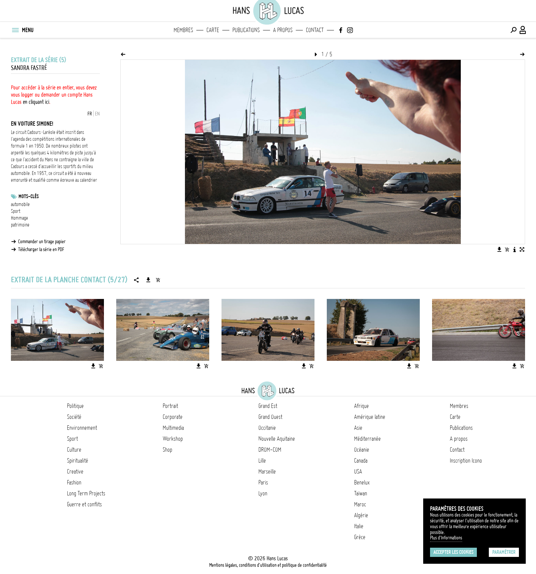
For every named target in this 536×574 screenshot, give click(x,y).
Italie (358, 526)
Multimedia (173, 427)
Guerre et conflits (84, 504)
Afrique (361, 405)
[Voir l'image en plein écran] (522, 249)
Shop (167, 449)
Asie (358, 427)
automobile (20, 204)
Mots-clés (28, 196)
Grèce (359, 537)
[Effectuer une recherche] (513, 30)
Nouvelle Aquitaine (276, 438)
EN (97, 114)
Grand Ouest (270, 416)
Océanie (361, 449)
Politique (75, 405)
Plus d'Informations (446, 538)
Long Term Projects (86, 493)
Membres (183, 30)
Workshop (173, 438)
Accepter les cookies (453, 552)
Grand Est (267, 405)
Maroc (360, 504)
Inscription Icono (466, 460)
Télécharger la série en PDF (41, 249)
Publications (246, 30)
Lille (262, 460)
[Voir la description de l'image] (514, 249)
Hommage (19, 218)
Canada (360, 460)
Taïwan (360, 493)
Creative (75, 471)
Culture (74, 449)
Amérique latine (369, 416)
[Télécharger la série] (148, 280)
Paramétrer (503, 552)
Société (74, 416)
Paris (263, 482)
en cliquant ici (36, 101)
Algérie (361, 515)
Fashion (74, 482)
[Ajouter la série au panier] (158, 280)
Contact (315, 30)
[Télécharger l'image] (499, 249)
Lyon (262, 493)
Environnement (82, 427)
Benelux (362, 482)
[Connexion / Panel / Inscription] (523, 30)
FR (90, 114)
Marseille (267, 471)
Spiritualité (77, 460)
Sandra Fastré (29, 68)
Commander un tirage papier (42, 241)
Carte (212, 30)
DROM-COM (269, 449)
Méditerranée (367, 438)
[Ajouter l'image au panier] (507, 249)
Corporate (173, 416)
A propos (283, 30)
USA (358, 471)
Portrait (170, 405)
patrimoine (20, 225)
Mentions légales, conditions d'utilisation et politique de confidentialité (268, 565)
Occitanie (267, 427)
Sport (15, 211)
